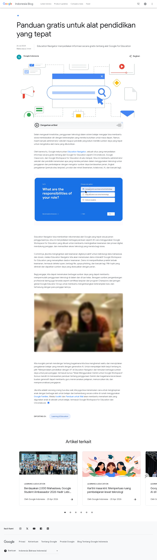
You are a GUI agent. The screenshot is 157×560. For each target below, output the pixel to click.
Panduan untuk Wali (74, 396)
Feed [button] (88, 4)
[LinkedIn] (48, 529)
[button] (134, 56)
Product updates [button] (61, 4)
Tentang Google (49, 541)
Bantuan (10, 550)
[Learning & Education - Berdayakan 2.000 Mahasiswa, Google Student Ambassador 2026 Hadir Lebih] (46, 479)
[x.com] (27, 529)
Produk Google (67, 541)
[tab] (65, 512)
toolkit (58, 396)
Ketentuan (33, 541)
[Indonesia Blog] (18, 16)
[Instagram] (20, 529)
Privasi (22, 541)
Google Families (41, 396)
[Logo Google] (9, 542)
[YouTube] (34, 529)
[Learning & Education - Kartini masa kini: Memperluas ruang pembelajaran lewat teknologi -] (110, 479)
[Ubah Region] (39, 551)
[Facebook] (41, 529)
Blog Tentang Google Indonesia (92, 541)
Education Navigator (77, 152)
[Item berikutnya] (145, 477)
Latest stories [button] (45, 4)
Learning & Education (60, 416)
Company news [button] (77, 4)
